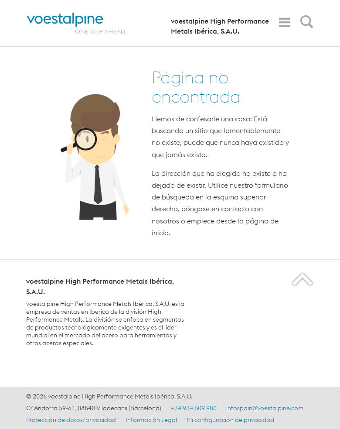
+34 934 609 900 (194, 408)
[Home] (86, 23)
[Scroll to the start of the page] (303, 279)
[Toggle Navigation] (284, 22)
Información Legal (151, 420)
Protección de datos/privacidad (71, 420)
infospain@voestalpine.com (264, 408)
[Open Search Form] (305, 24)
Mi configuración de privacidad (230, 420)
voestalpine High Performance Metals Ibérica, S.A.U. (220, 26)
